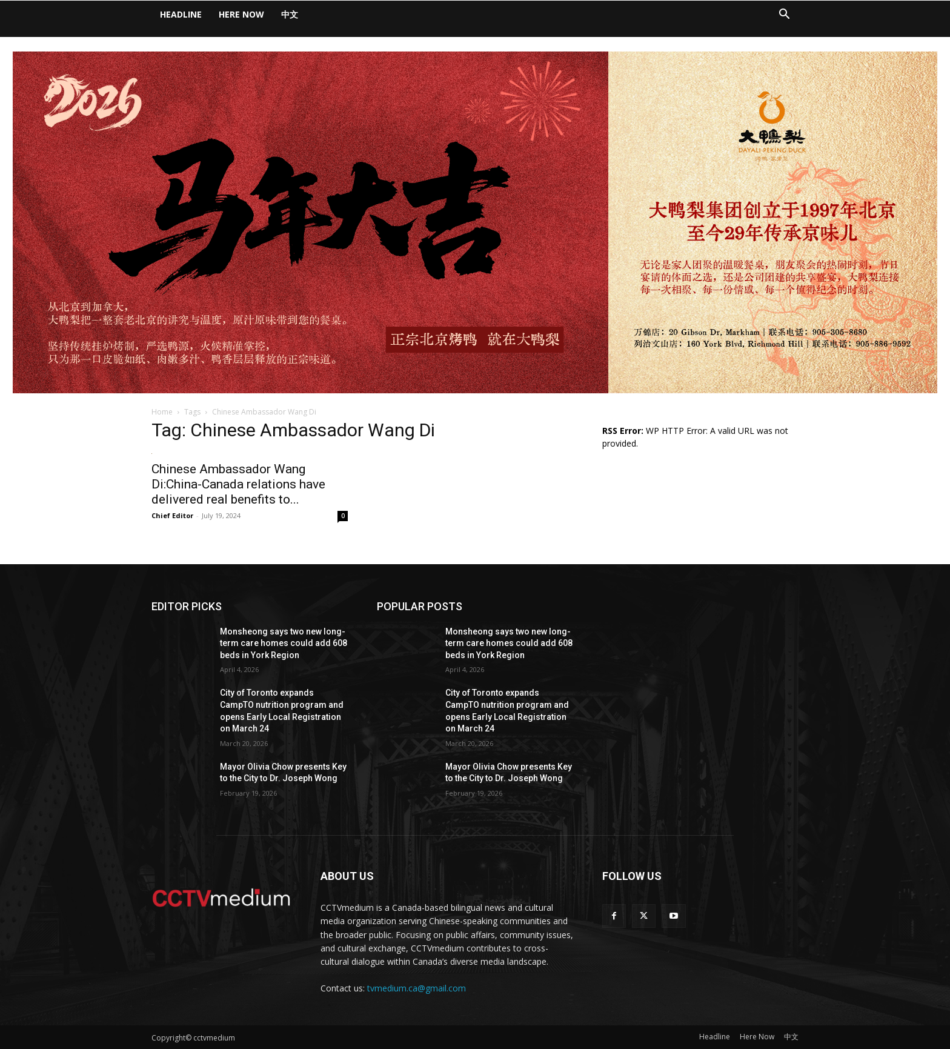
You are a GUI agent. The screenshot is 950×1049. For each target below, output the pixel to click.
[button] (784, 15)
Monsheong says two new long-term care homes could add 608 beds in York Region (283, 643)
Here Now (241, 14)
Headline (181, 14)
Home (162, 412)
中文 (289, 14)
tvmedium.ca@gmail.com (416, 988)
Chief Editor (172, 515)
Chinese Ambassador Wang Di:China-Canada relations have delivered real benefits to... (238, 484)
